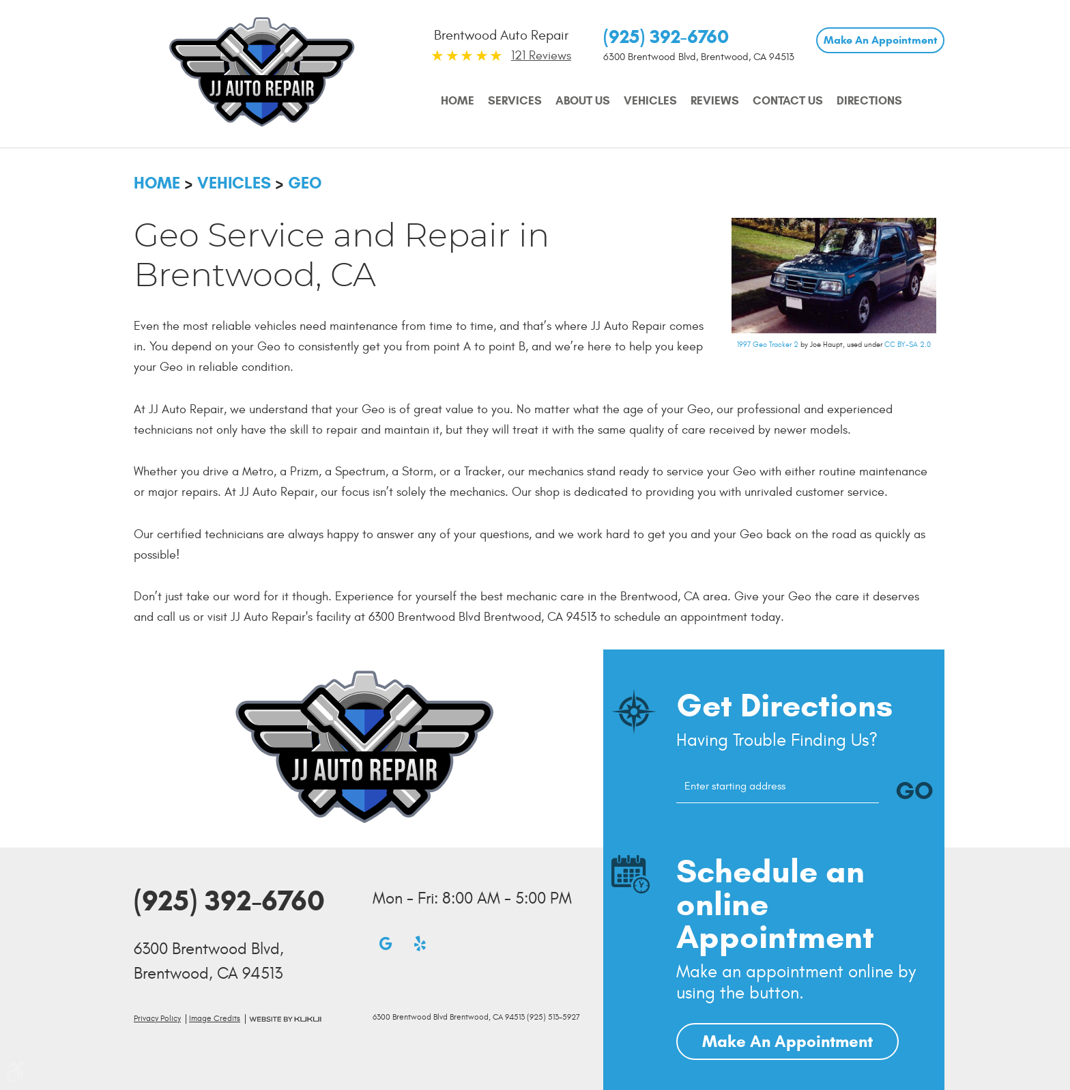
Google (386, 943)
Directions (869, 101)
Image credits (214, 1018)
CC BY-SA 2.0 (907, 344)
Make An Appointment (881, 39)
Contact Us (788, 101)
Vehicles (650, 101)
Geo (304, 183)
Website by (285, 1019)
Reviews (715, 101)
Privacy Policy (157, 1018)
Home (457, 101)
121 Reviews (541, 55)
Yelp (420, 943)
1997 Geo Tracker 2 (767, 344)
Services (515, 101)
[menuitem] (457, 101)
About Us (582, 101)
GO (914, 790)
